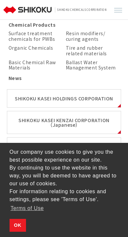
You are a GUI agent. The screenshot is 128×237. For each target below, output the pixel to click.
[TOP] (28, 10)
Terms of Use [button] (27, 208)
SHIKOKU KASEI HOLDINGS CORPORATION (64, 98)
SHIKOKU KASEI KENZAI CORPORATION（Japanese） (64, 122)
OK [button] (17, 225)
